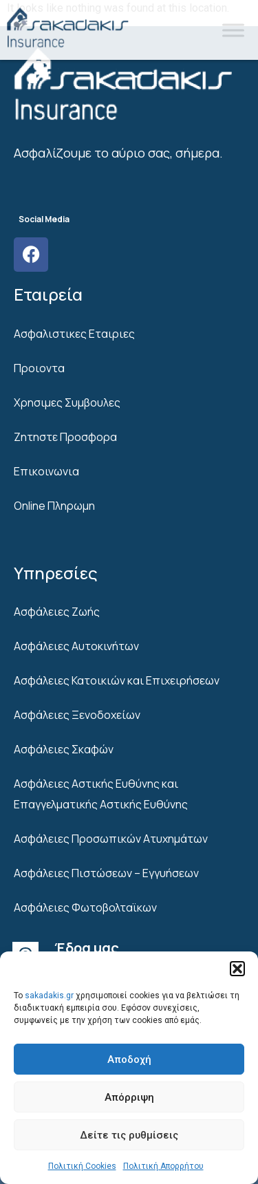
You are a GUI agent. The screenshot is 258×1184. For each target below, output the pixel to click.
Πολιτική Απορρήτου (163, 1166)
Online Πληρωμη (54, 505)
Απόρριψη (129, 1097)
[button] (237, 969)
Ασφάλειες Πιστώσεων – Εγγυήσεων (106, 873)
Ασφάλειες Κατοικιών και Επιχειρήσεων (116, 680)
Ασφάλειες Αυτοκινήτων (76, 646)
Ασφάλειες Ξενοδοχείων (77, 714)
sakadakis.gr (49, 995)
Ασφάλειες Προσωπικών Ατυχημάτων (111, 838)
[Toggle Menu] (233, 29)
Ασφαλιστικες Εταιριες (74, 333)
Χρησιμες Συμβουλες (67, 402)
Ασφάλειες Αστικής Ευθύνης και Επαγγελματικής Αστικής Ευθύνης (101, 794)
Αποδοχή (129, 1059)
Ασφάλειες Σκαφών (64, 749)
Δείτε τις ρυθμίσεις (129, 1135)
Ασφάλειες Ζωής (57, 611)
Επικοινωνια (46, 471)
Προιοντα (39, 368)
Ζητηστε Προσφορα (65, 436)
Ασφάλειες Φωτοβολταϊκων (85, 907)
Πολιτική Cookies (82, 1166)
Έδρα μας (86, 947)
